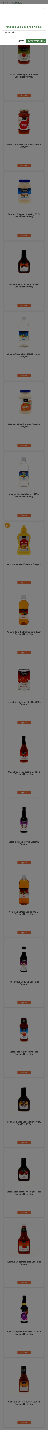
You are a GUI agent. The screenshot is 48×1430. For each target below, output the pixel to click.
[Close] (44, 8)
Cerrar (21, 41)
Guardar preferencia (36, 41)
